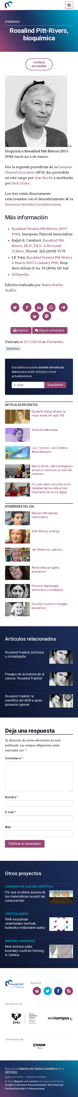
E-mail (10, 812)
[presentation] (39, 417)
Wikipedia (20, 274)
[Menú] (69, 5)
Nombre (11, 797)
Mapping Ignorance (20, 941)
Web (8, 827)
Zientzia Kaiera (16, 913)
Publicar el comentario (25, 844)
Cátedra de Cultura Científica (37, 1068)
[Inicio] (8, 5)
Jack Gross (21, 183)
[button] (15, 307)
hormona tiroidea (19, 204)
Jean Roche (44, 178)
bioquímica (13, 348)
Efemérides (12, 21)
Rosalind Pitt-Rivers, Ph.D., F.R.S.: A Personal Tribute (38, 245)
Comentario (14, 758)
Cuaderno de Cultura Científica (29, 886)
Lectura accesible (39, 64)
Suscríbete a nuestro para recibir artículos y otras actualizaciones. (38, 372)
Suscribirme (55, 385)
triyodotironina (48, 204)
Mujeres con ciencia (26, 1081)
